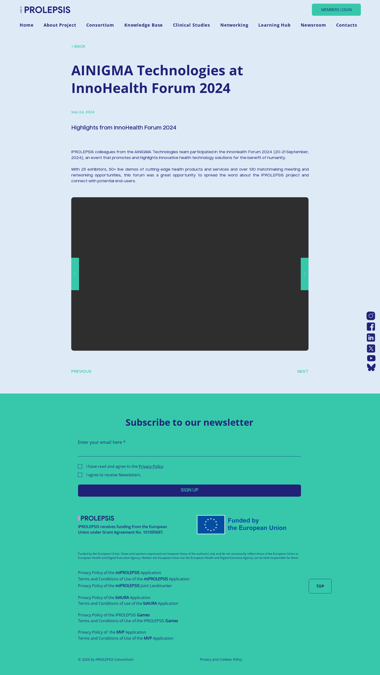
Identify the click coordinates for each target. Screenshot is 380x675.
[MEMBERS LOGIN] (336, 10)
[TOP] (320, 586)
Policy (237, 659)
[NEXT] (296, 372)
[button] (61, 25)
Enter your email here (100, 442)
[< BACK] (89, 46)
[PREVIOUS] (87, 372)
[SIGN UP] (189, 491)
